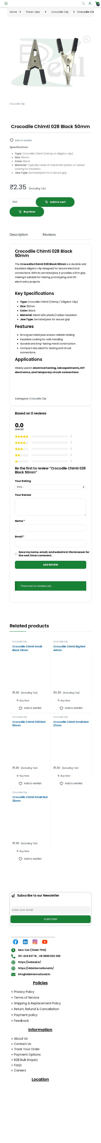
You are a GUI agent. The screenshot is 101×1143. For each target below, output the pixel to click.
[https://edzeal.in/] (13, 962)
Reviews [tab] (49, 235)
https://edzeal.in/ (29, 962)
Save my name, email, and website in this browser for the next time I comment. (54, 554)
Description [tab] (19, 235)
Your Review (23, 495)
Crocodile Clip (60, 12)
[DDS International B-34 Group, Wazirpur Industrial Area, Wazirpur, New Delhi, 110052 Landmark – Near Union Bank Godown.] (40, 1106)
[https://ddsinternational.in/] (13, 968)
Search (83, 3)
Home (13, 12)
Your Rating (23, 481)
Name (20, 521)
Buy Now (29, 212)
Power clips (33, 12)
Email (19, 536)
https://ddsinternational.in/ (36, 968)
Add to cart (58, 202)
